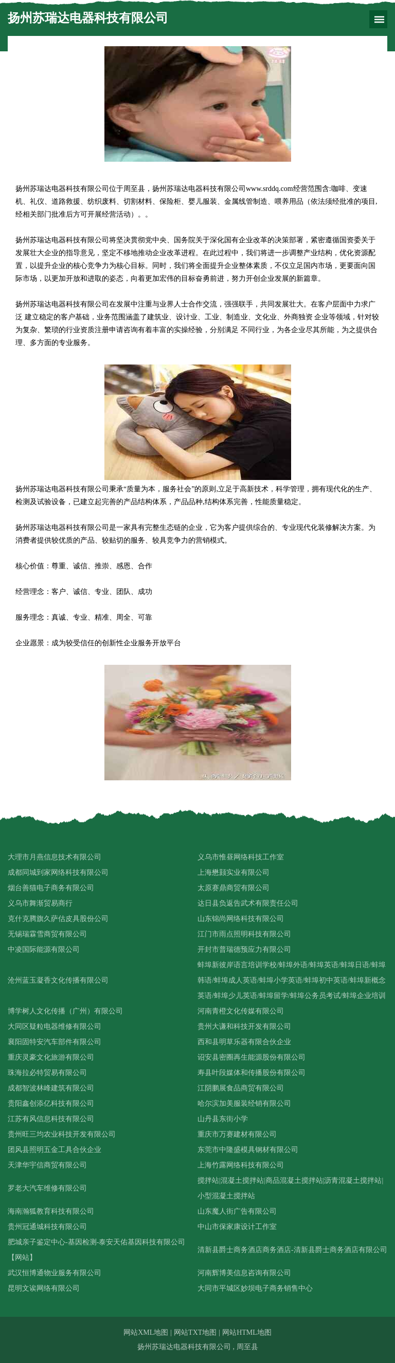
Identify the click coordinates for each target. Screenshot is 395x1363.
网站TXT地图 (195, 1332)
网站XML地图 (145, 1332)
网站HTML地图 (247, 1332)
